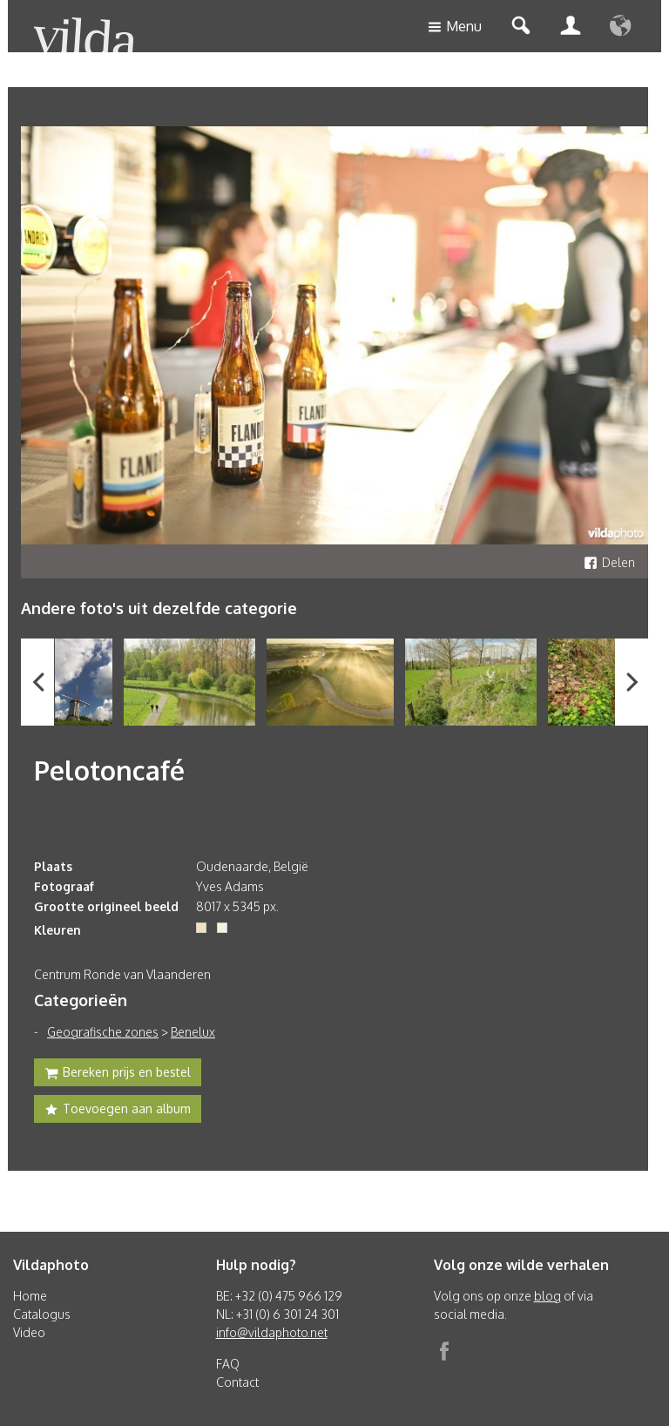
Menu (455, 27)
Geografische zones (103, 1031)
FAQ (228, 1363)
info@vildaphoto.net (272, 1332)
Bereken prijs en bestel (117, 1074)
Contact (237, 1382)
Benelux (193, 1031)
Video (29, 1332)
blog (547, 1295)
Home (30, 1295)
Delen (609, 562)
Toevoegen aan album (117, 1110)
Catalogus (42, 1314)
